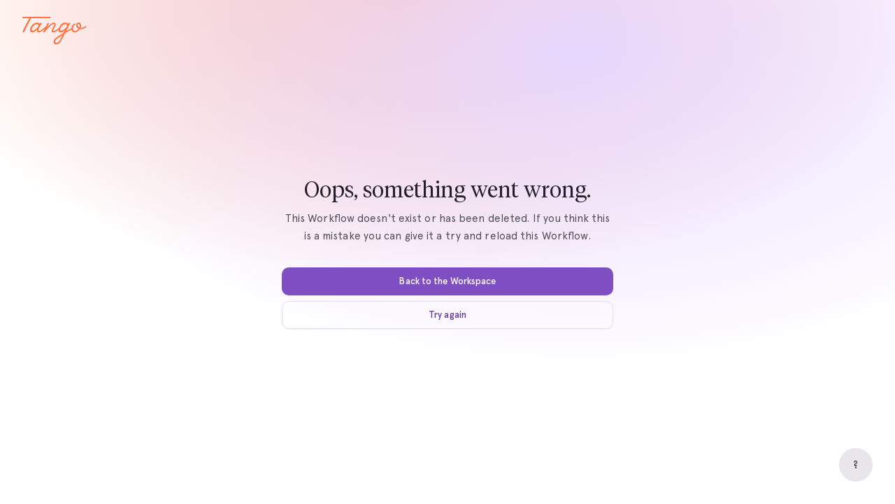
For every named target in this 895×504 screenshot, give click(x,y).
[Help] (856, 465)
